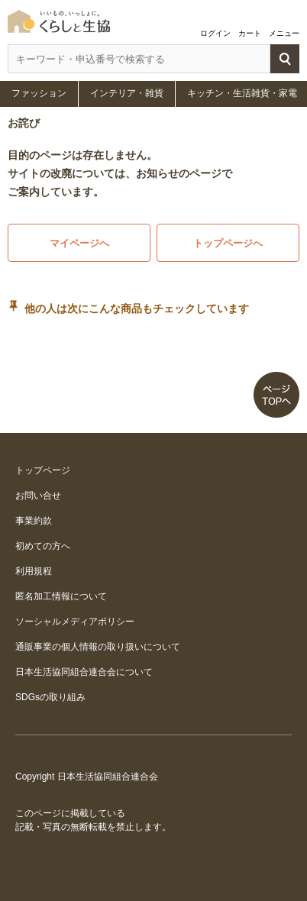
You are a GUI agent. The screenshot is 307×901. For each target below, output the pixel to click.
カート (249, 33)
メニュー (284, 33)
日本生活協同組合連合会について (84, 672)
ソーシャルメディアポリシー (74, 621)
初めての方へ (42, 546)
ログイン (215, 33)
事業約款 (33, 520)
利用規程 (33, 571)
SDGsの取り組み (50, 697)
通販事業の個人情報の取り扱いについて (97, 646)
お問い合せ (38, 495)
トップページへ (228, 243)
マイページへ (79, 243)
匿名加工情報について (61, 596)
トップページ (42, 470)
